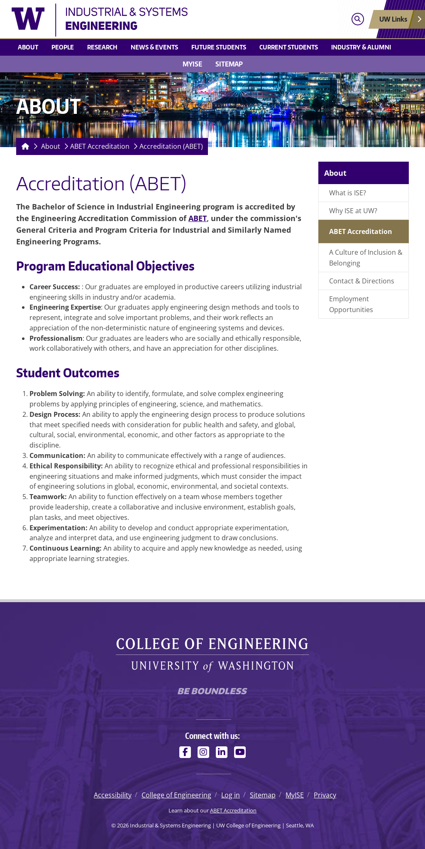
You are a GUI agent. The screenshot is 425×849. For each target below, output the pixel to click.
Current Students (288, 47)
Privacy (325, 795)
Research (102, 47)
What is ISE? (347, 192)
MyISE (192, 64)
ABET (197, 218)
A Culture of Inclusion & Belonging (366, 258)
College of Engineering (176, 795)
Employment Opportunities (351, 304)
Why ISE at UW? (353, 210)
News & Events (154, 47)
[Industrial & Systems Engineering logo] (162, 20)
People (62, 47)
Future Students (218, 47)
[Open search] (357, 19)
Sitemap (229, 64)
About (28, 47)
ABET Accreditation (99, 146)
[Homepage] (23, 146)
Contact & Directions (361, 280)
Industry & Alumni (361, 47)
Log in (230, 795)
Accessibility (113, 795)
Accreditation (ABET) (171, 146)
